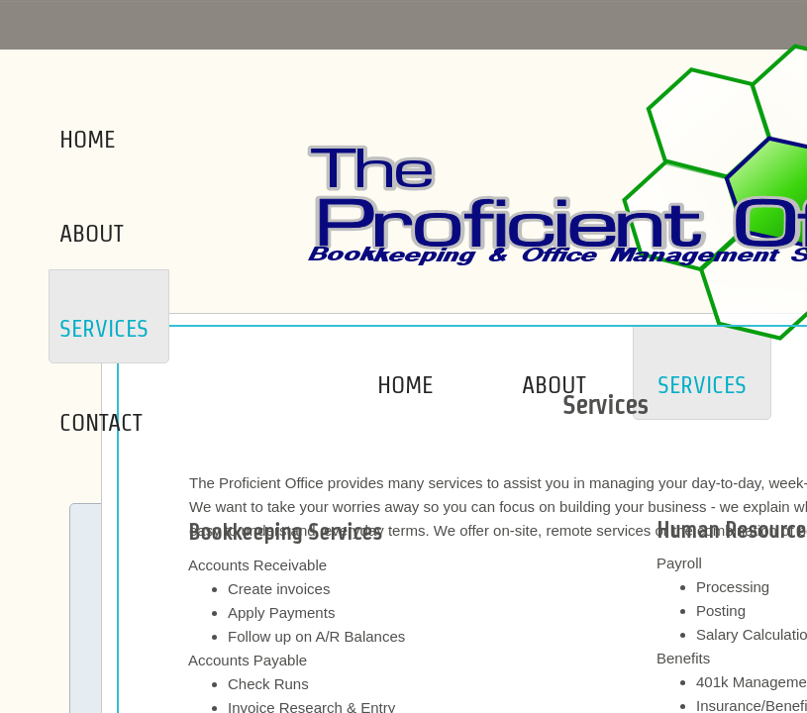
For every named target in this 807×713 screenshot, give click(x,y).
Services (702, 384)
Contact (101, 422)
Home (405, 384)
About (554, 384)
